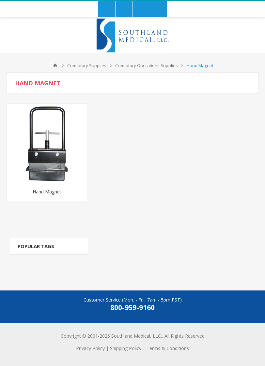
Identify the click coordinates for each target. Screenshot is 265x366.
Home (55, 65)
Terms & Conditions (168, 348)
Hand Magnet (47, 192)
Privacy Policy (90, 348)
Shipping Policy (125, 348)
